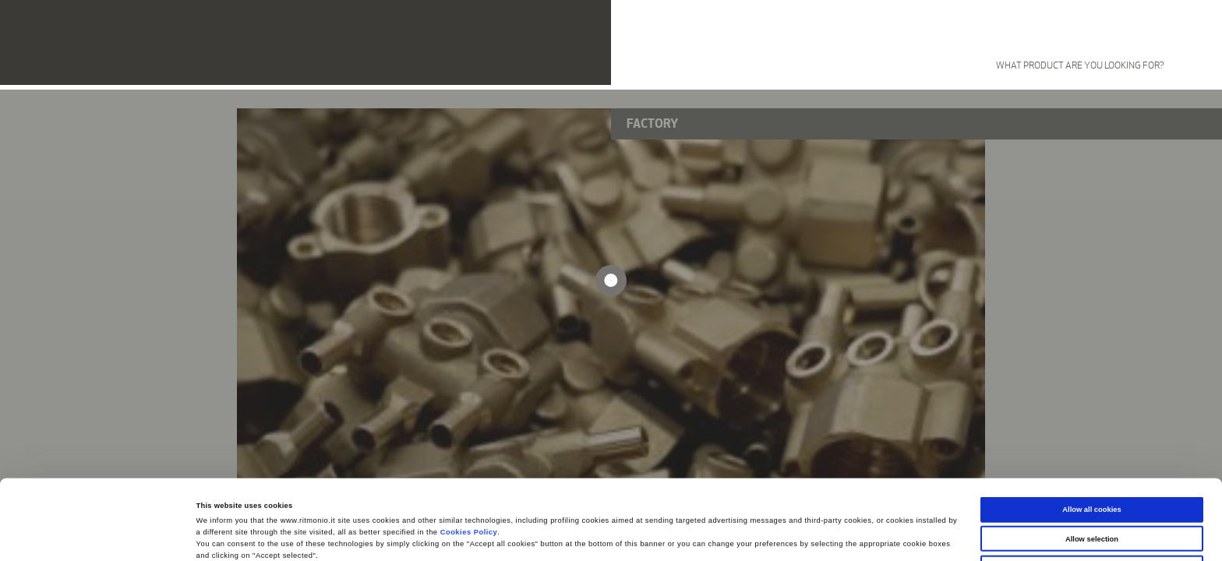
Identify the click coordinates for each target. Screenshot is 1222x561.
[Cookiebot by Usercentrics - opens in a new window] (101, 534)
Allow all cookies (1091, 435)
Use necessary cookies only (1092, 493)
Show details (646, 535)
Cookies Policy (469, 457)
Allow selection (1091, 464)
